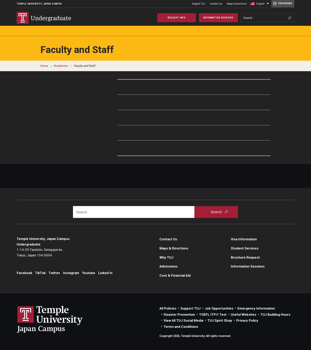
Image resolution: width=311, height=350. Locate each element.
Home (44, 65)
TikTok (40, 273)
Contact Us (216, 3)
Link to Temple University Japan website (56, 319)
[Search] (268, 17)
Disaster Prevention (179, 314)
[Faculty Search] (194, 147)
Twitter (54, 273)
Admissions (168, 266)
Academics (61, 65)
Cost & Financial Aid (175, 275)
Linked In (105, 273)
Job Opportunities (219, 308)
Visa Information (244, 239)
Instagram (71, 273)
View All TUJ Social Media (183, 320)
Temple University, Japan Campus (39, 3)
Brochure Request (245, 257)
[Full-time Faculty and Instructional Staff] (194, 117)
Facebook (24, 273)
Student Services (244, 248)
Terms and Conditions (181, 327)
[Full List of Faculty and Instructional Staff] (194, 132)
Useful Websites (243, 314)
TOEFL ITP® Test (213, 314)
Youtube (88, 273)
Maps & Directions (237, 3)
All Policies (167, 308)
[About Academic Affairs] (194, 87)
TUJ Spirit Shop (219, 320)
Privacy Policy (247, 320)
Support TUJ (198, 3)
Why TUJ (166, 257)
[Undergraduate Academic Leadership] (194, 102)
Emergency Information (256, 308)
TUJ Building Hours (275, 314)
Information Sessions (248, 266)
